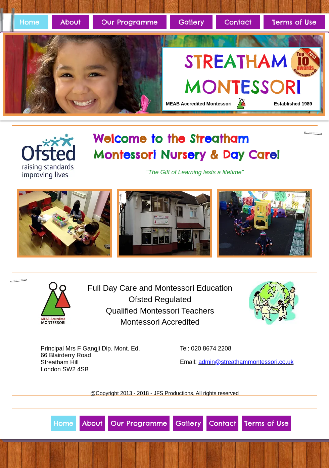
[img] (64, 223)
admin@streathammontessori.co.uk (245, 362)
